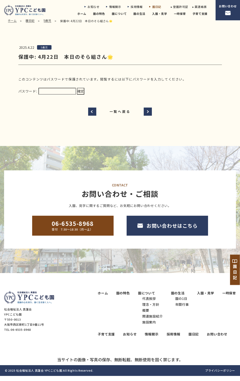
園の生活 (139, 13)
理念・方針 (150, 309)
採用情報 (135, 6)
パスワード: (47, 96)
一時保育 (180, 13)
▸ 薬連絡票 (199, 6)
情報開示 (113, 6)
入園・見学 (159, 13)
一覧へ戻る (120, 116)
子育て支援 (200, 13)
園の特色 (99, 13)
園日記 (155, 6)
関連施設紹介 (152, 321)
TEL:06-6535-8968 (17, 335)
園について (119, 13)
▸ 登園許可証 (178, 6)
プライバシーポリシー (220, 375)
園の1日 (181, 303)
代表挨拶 (149, 303)
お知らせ (92, 6)
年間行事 (182, 309)
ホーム (81, 13)
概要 (145, 315)
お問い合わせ (228, 10)
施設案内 (149, 327)
